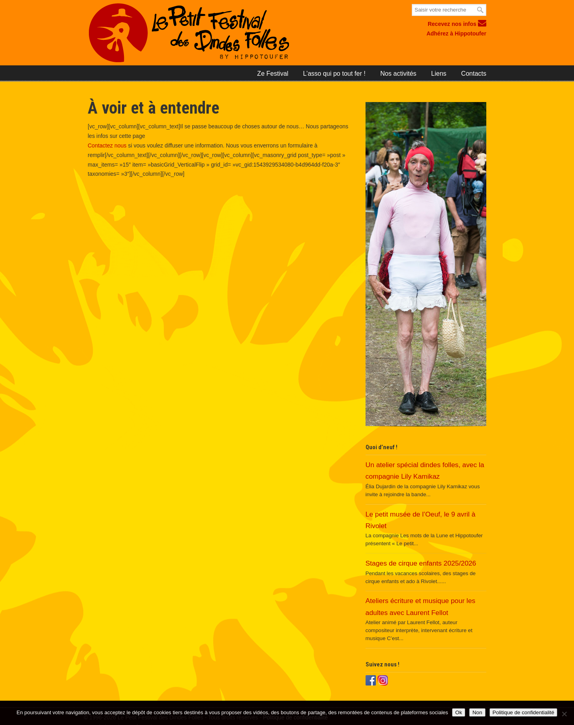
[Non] (564, 714)
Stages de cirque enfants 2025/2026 (421, 563)
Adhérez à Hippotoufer (456, 33)
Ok (458, 712)
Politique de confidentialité (523, 712)
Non (477, 712)
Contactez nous (107, 145)
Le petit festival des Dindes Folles (222, 32)
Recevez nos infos (457, 24)
